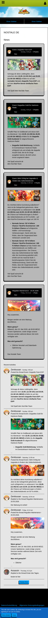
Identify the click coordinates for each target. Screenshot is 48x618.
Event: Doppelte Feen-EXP (22, 50)
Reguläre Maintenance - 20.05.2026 (25, 291)
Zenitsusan (15, 52)
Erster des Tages (32, 573)
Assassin (15, 570)
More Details (6, 615)
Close (14, 615)
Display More (24, 582)
